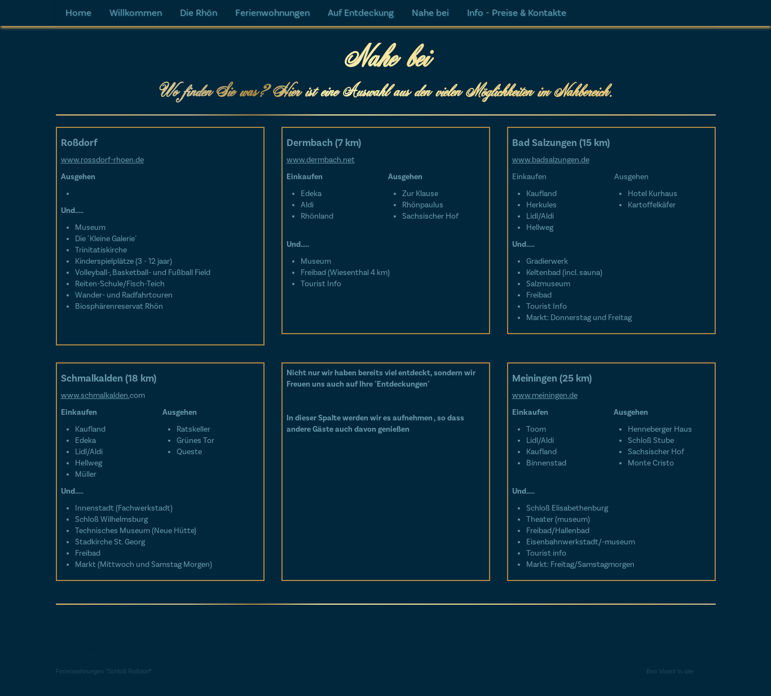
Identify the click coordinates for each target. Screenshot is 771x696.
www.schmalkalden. (95, 396)
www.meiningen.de (545, 396)
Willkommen (135, 13)
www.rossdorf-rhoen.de (102, 160)
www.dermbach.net (321, 160)
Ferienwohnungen (272, 13)
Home (78, 13)
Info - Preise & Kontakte (516, 13)
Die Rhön (198, 13)
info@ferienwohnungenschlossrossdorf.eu (132, 679)
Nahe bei (430, 13)
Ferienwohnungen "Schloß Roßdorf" (104, 690)
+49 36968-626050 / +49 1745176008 (123, 667)
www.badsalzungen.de (550, 160)
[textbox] (386, 338)
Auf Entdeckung (361, 13)
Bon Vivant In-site (670, 690)
